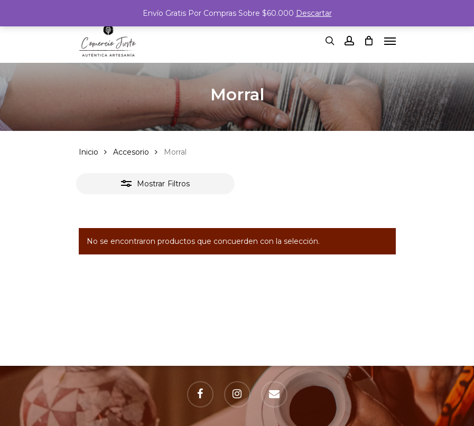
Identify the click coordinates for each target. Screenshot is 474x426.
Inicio (88, 152)
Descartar (314, 13)
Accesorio (131, 152)
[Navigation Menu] (390, 40)
